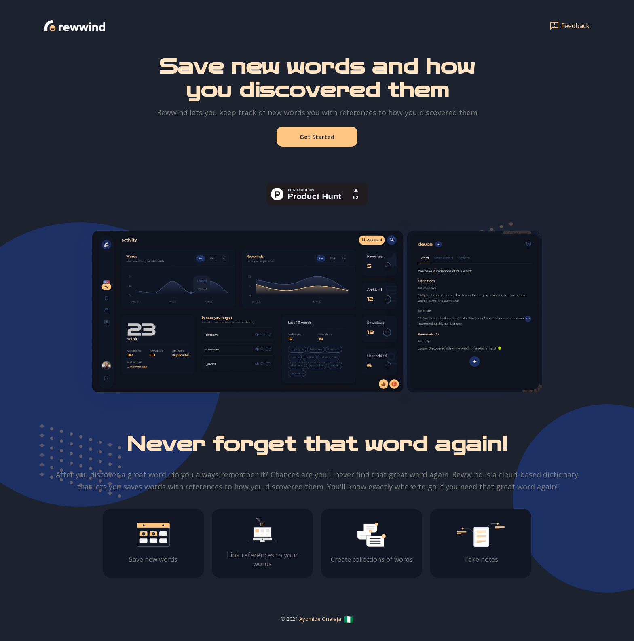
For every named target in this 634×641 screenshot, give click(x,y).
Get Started (317, 137)
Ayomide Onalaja (320, 618)
